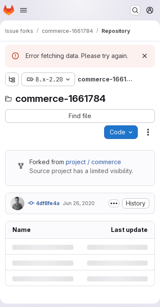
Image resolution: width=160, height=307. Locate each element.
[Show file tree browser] (12, 79)
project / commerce (93, 161)
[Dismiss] (145, 56)
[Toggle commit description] (113, 203)
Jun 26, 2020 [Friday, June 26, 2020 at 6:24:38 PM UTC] (79, 203)
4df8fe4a (43, 203)
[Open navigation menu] (23, 10)
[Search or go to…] (135, 10)
